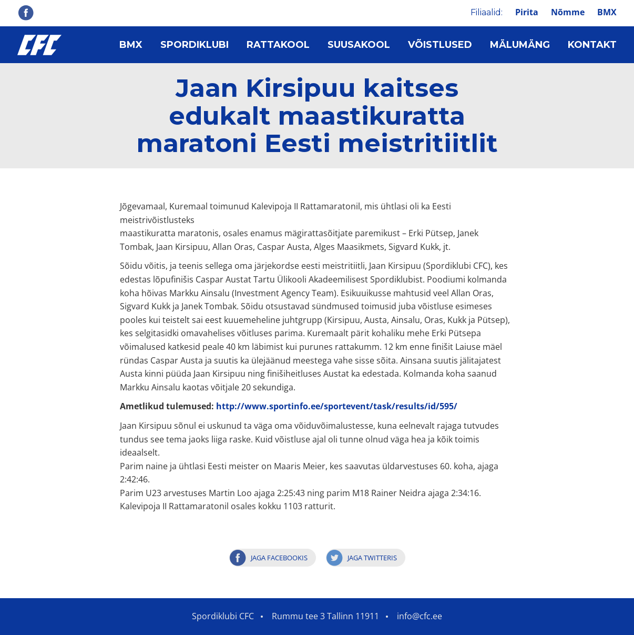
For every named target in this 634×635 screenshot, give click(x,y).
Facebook (25, 12)
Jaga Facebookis (279, 557)
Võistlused (440, 45)
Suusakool (359, 45)
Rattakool (278, 45)
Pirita (526, 12)
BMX (607, 12)
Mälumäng (520, 45)
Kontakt (592, 45)
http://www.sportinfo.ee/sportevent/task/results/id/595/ (336, 406)
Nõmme (568, 12)
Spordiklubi (194, 45)
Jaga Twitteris (372, 557)
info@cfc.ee (419, 616)
